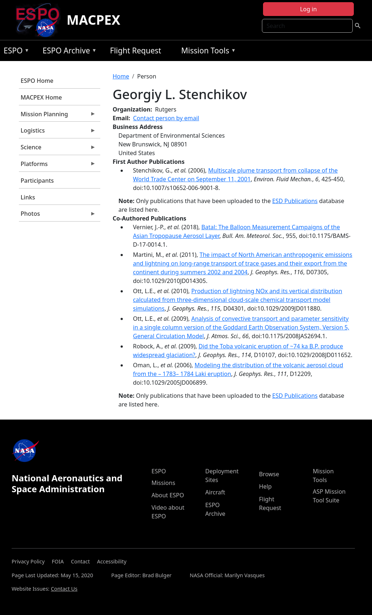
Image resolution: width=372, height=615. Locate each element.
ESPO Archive (68, 51)
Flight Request (135, 50)
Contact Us (64, 588)
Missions (163, 483)
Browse (269, 474)
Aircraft (215, 492)
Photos (57, 215)
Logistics (57, 132)
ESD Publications (295, 201)
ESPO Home (37, 81)
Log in (308, 9)
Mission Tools (207, 51)
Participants (37, 181)
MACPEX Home (41, 97)
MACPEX (93, 20)
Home (121, 76)
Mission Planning (57, 116)
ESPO (14, 51)
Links (28, 197)
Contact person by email (166, 118)
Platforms (57, 165)
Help (265, 486)
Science (57, 149)
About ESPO (167, 495)
